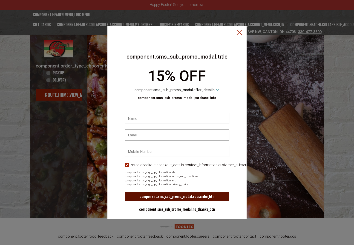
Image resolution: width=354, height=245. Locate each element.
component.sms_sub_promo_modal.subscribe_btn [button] (177, 196)
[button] (239, 33)
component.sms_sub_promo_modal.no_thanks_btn (177, 209)
